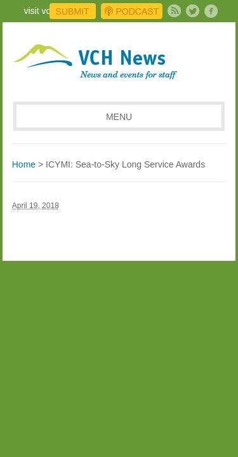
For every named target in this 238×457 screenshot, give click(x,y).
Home (24, 164)
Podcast (131, 11)
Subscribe (174, 11)
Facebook (211, 11)
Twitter (192, 11)
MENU (119, 117)
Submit (72, 11)
